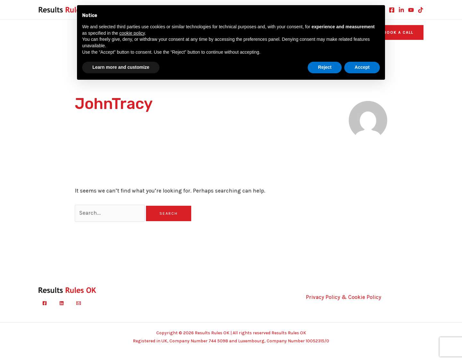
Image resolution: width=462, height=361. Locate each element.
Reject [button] (324, 67)
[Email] (79, 303)
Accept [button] (362, 67)
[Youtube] (411, 10)
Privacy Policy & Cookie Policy (343, 297)
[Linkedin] (401, 10)
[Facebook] (392, 10)
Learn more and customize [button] (120, 67)
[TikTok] (421, 10)
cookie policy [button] (132, 33)
